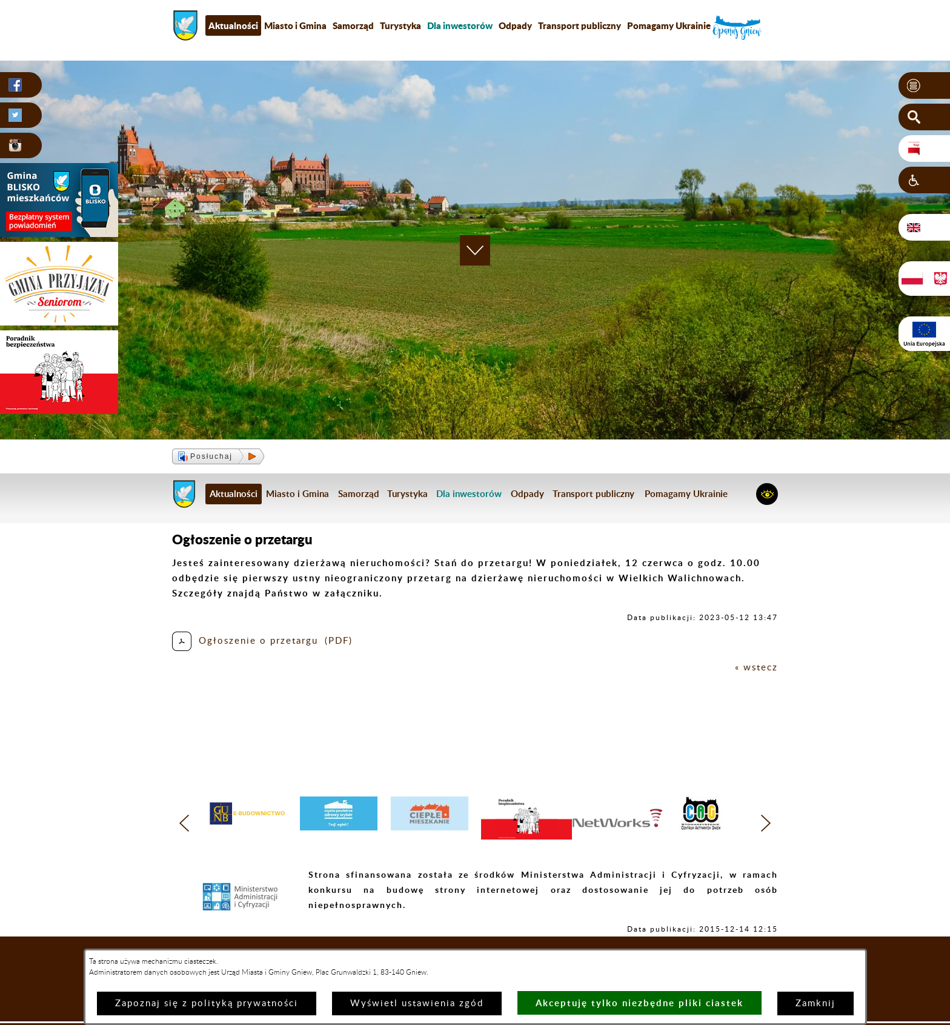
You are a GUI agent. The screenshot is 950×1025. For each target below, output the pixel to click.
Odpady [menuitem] (515, 25)
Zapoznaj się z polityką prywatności (206, 1003)
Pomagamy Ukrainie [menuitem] (669, 25)
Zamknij (815, 1003)
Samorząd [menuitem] (353, 25)
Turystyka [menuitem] (400, 25)
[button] (924, 85)
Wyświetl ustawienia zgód (416, 1003)
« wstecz (756, 667)
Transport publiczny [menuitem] (579, 25)
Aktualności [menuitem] (233, 25)
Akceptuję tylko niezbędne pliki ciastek (639, 1003)
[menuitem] (460, 25)
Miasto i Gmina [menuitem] (295, 25)
